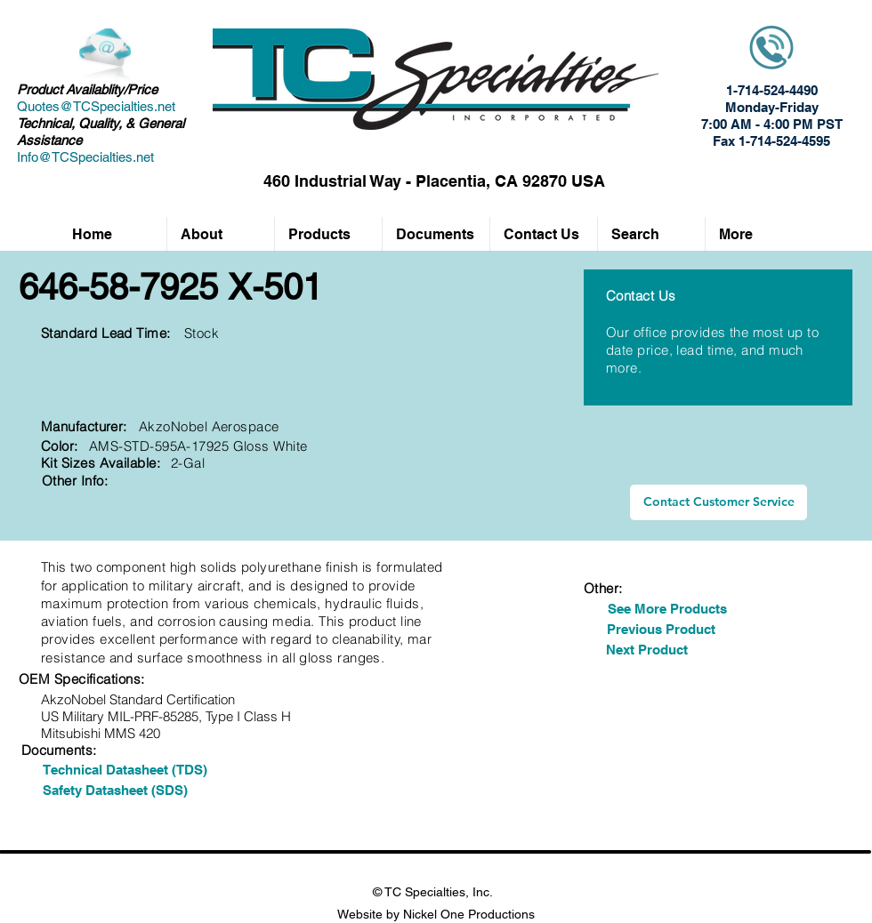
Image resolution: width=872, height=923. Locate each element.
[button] (328, 234)
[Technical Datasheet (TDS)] (124, 769)
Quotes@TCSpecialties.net (96, 106)
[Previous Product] (661, 629)
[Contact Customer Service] (718, 502)
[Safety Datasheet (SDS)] (115, 790)
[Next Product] (646, 649)
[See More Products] (667, 608)
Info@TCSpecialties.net (85, 157)
